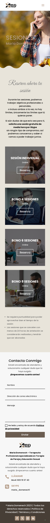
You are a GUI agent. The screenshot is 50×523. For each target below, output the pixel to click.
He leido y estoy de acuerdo (24, 427)
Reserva (25, 170)
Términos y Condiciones (32, 512)
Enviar (25, 434)
